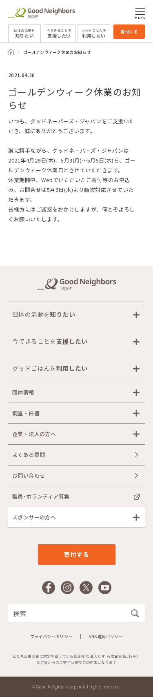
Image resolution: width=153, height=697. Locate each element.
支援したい (59, 33)
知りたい (24, 33)
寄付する (128, 32)
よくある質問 (28, 455)
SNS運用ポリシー (106, 636)
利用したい (94, 33)
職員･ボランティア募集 (40, 496)
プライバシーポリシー (51, 636)
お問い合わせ (28, 475)
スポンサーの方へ (34, 517)
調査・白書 (26, 413)
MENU (140, 13)
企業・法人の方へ (34, 434)
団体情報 (23, 392)
